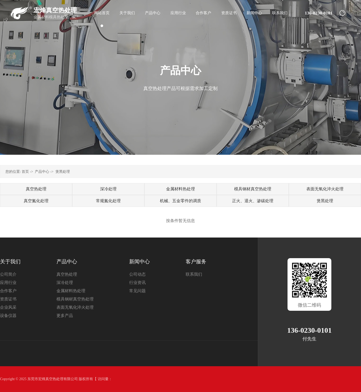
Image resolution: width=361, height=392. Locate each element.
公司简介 (8, 274)
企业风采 (8, 307)
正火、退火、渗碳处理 (252, 201)
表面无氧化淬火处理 (324, 189)
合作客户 (8, 291)
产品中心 (42, 172)
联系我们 (194, 274)
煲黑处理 (62, 172)
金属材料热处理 (180, 189)
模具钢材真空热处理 (252, 189)
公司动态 (137, 274)
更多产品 (64, 315)
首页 (25, 172)
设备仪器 (8, 315)
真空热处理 (36, 189)
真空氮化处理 (36, 201)
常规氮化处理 (108, 201)
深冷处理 (108, 189)
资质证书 (8, 299)
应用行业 (8, 282)
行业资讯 (137, 282)
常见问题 (137, 291)
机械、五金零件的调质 (180, 201)
